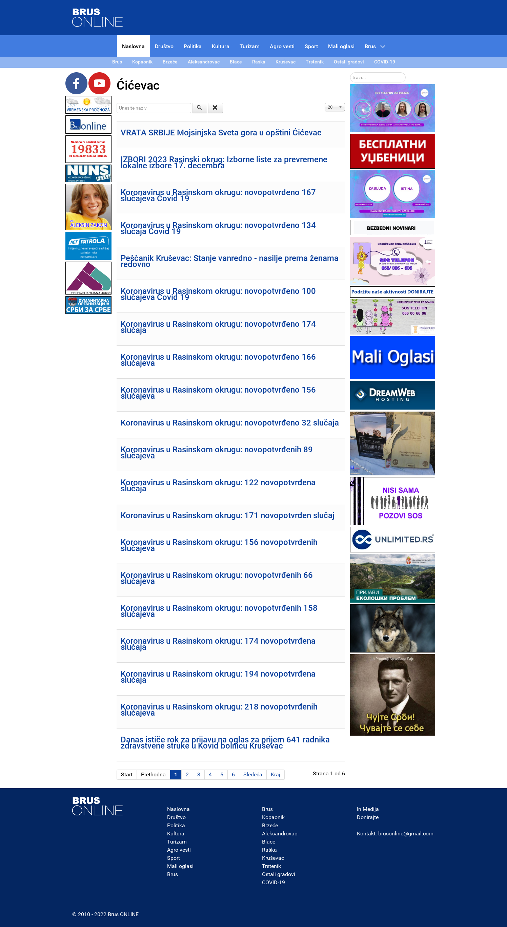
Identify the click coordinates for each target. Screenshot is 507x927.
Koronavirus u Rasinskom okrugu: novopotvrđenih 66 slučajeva (217, 578)
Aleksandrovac (279, 833)
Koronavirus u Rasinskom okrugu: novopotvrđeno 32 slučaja (230, 423)
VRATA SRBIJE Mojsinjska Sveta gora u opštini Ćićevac (221, 132)
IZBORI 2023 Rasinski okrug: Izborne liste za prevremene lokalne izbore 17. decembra (224, 162)
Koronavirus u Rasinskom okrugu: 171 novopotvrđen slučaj (227, 515)
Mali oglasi (180, 866)
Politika (176, 825)
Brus (172, 874)
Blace (268, 841)
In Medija (368, 809)
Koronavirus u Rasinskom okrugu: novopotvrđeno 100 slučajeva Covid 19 (218, 294)
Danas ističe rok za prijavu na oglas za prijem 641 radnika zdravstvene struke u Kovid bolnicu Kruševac (225, 743)
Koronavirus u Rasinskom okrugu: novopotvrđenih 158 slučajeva (219, 611)
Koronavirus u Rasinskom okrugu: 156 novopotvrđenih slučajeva (219, 545)
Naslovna (178, 809)
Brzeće (270, 825)
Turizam (177, 841)
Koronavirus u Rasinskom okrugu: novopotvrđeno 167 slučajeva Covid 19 (218, 195)
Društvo (176, 817)
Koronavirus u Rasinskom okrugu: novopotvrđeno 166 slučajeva (218, 360)
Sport (173, 858)
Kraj (275, 774)
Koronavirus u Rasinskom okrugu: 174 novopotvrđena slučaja (218, 644)
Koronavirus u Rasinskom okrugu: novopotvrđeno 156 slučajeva (218, 393)
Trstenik (271, 866)
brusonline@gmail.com (405, 833)
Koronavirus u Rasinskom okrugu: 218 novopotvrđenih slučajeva (219, 710)
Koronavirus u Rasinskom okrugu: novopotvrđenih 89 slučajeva (217, 452)
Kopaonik (273, 817)
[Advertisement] (88, 417)
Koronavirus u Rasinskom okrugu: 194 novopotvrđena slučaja (218, 677)
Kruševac (273, 858)
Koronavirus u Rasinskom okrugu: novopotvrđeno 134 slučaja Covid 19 (218, 228)
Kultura (175, 833)
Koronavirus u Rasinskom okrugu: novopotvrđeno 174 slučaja (218, 327)
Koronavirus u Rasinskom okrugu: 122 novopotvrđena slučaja (218, 485)
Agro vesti (179, 850)
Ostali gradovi (278, 874)
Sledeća (252, 774)
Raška (269, 850)
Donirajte (368, 817)
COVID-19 (273, 882)
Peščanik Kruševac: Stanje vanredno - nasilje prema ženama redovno (230, 261)
